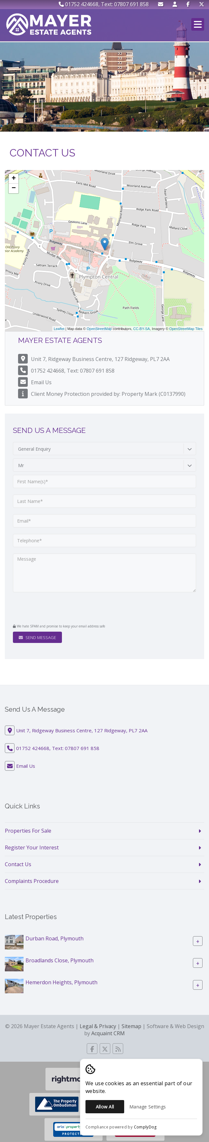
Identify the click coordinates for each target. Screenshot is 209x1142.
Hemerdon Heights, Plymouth (61, 982)
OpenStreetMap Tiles (186, 329)
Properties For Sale (28, 830)
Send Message (37, 637)
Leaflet (59, 329)
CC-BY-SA (141, 329)
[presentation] (52, 609)
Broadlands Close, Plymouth (59, 960)
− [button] (14, 188)
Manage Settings (147, 1107)
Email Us (41, 382)
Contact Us (18, 864)
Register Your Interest (32, 847)
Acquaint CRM (108, 1033)
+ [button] (14, 179)
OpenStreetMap (99, 329)
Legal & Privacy (98, 1026)
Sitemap (131, 1026)
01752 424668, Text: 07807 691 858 (104, 4)
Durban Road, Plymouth (54, 938)
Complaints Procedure (32, 881)
